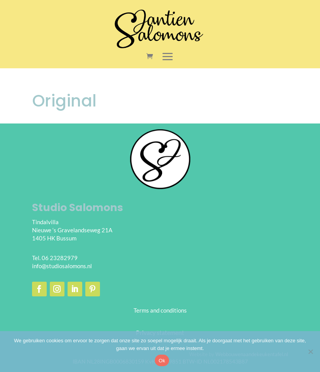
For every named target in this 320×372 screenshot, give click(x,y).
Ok (162, 361)
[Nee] (310, 351)
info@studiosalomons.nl (62, 265)
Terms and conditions (160, 310)
